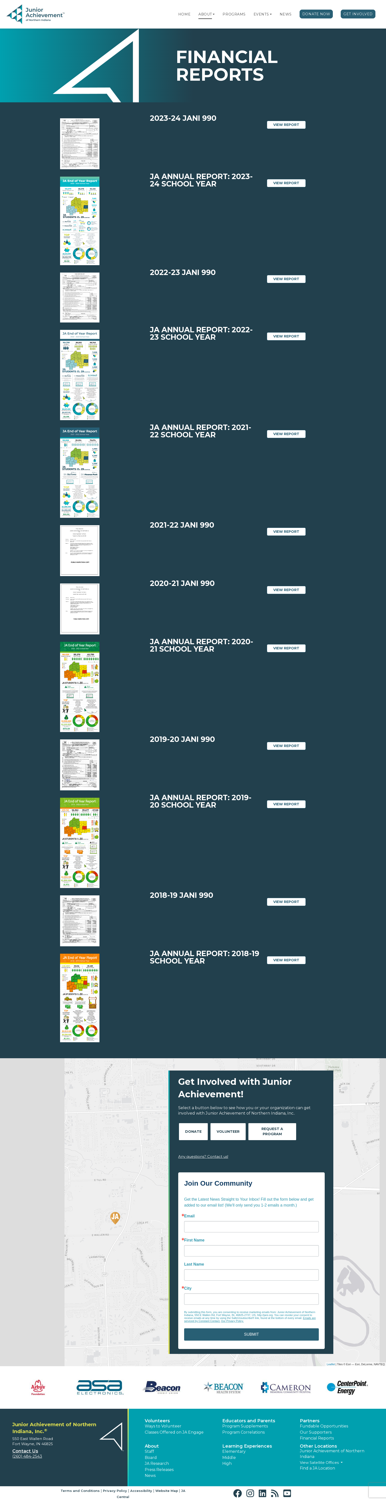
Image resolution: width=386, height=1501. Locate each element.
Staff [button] (149, 1451)
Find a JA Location (317, 1468)
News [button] (150, 1475)
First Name (194, 1240)
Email (189, 1216)
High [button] (227, 1463)
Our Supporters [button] (316, 1432)
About (205, 14)
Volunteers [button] (157, 1421)
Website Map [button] (166, 1491)
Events (261, 14)
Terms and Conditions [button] (80, 1491)
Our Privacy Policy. (232, 1320)
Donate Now (316, 14)
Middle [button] (229, 1457)
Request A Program (272, 1131)
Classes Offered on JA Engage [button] (174, 1432)
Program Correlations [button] (243, 1432)
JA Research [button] (157, 1463)
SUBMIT (251, 1334)
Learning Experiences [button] (247, 1446)
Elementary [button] (234, 1451)
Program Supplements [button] (245, 1426)
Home (184, 14)
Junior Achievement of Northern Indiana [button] (332, 1454)
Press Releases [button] (159, 1469)
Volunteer (228, 1131)
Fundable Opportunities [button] (324, 1426)
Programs (234, 14)
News (286, 14)
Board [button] (151, 1457)
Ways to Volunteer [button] (163, 1426)
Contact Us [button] (25, 1451)
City (188, 1288)
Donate (193, 1131)
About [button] (152, 1446)
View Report (289, 124)
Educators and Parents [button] (248, 1421)
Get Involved (358, 14)
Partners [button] (310, 1421)
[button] (214, 14)
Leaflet (331, 1364)
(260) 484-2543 (27, 1456)
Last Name (194, 1264)
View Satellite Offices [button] (320, 1462)
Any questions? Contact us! (203, 1156)
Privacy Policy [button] (115, 1491)
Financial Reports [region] (317, 1438)
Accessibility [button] (141, 1491)
